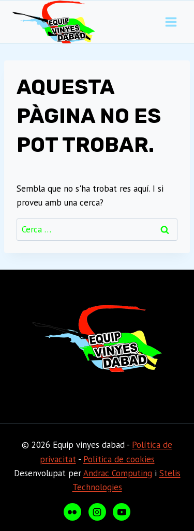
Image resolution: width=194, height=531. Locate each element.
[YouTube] (121, 512)
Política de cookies (119, 459)
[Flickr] (72, 512)
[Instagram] (97, 512)
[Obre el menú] (171, 22)
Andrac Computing (117, 473)
